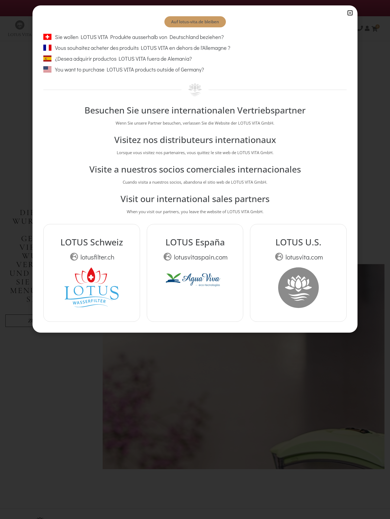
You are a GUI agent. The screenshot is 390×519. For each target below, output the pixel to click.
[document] (195, 259)
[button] (350, 13)
